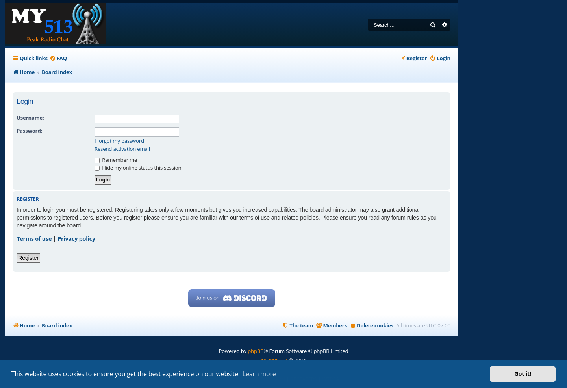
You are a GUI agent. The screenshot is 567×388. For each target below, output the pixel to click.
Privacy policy (76, 238)
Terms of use (34, 238)
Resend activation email (122, 149)
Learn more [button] (259, 374)
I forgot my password (119, 141)
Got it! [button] (522, 373)
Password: (29, 130)
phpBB (255, 351)
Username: (30, 117)
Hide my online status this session (137, 167)
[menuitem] (58, 58)
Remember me (115, 159)
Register (28, 258)
